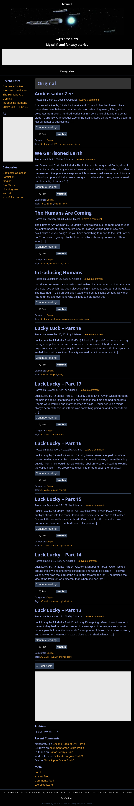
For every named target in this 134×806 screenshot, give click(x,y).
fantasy (54, 434)
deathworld (46, 144)
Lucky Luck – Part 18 (58, 328)
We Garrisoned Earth (59, 153)
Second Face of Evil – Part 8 (70, 743)
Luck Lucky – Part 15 (58, 499)
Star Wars (9, 185)
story (65, 204)
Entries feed (42, 776)
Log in (38, 772)
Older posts (44, 665)
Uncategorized (11, 189)
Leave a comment (89, 100)
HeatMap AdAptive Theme (80, 803)
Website (7, 193)
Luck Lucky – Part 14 (58, 554)
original (57, 204)
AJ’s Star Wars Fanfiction (106, 792)
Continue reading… (47, 127)
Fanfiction (8, 176)
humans (62, 144)
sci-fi (60, 263)
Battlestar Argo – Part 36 (69, 756)
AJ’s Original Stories (79, 792)
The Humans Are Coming (63, 213)
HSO (43, 204)
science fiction (73, 144)
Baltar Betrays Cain (61, 751)
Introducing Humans (58, 272)
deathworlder (47, 319)
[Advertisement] (67, 57)
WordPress (58, 803)
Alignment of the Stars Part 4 (66, 747)
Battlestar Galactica (14, 172)
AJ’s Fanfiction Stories (54, 792)
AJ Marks (45, 434)
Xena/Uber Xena (13, 197)
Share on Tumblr (61, 134)
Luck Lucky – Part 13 (58, 610)
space (66, 263)
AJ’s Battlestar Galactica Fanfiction (21, 792)
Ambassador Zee (54, 93)
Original (50, 140)
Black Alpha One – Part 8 (58, 760)
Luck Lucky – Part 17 (58, 384)
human (50, 204)
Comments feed (44, 780)
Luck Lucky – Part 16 (58, 443)
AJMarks (72, 100)
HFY (54, 144)
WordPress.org (44, 784)
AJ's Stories (67, 38)
